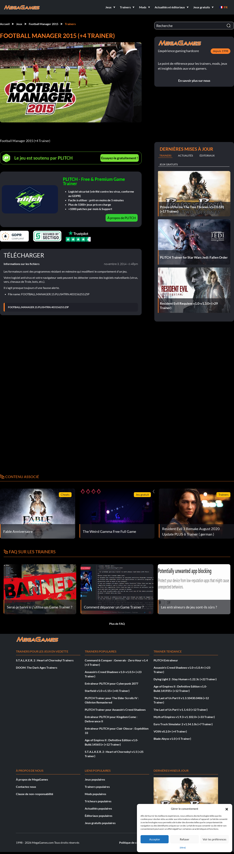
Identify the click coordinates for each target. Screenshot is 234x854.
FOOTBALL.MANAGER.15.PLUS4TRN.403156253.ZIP (38, 307)
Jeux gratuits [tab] (168, 164)
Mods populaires (95, 794)
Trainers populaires (97, 786)
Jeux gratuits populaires (100, 823)
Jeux (19, 24)
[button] (227, 808)
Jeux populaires (95, 779)
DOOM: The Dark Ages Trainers (36, 667)
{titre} (183, 847)
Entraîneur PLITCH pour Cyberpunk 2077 (111, 683)
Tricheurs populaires (98, 801)
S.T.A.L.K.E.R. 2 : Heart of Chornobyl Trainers (45, 660)
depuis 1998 (220, 51)
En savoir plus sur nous (194, 81)
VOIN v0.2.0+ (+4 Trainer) (170, 731)
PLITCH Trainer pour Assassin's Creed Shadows (115, 709)
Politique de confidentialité (136, 842)
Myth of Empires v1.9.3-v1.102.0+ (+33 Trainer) (184, 717)
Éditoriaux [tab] (207, 155)
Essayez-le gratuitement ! (119, 158)
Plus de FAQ (117, 623)
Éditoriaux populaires (98, 815)
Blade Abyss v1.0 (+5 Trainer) (172, 738)
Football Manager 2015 (43, 24)
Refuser (184, 839)
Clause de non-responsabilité (34, 794)
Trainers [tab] (165, 155)
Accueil (5, 24)
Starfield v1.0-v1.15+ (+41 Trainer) (107, 690)
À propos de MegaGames (32, 779)
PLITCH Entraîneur (166, 660)
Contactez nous (26, 786)
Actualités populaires (98, 808)
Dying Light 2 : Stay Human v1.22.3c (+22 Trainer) (185, 679)
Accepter (154, 839)
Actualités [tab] (185, 155)
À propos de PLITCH (121, 218)
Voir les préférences (214, 839)
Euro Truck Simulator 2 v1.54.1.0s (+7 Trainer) (183, 724)
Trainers (70, 24)
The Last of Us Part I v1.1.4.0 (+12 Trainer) (181, 709)
